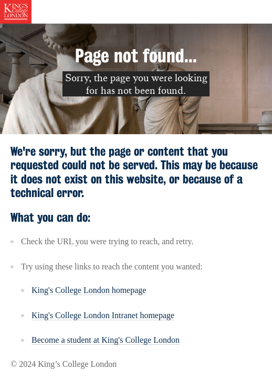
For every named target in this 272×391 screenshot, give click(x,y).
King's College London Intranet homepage (103, 315)
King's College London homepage (89, 290)
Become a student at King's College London (106, 339)
